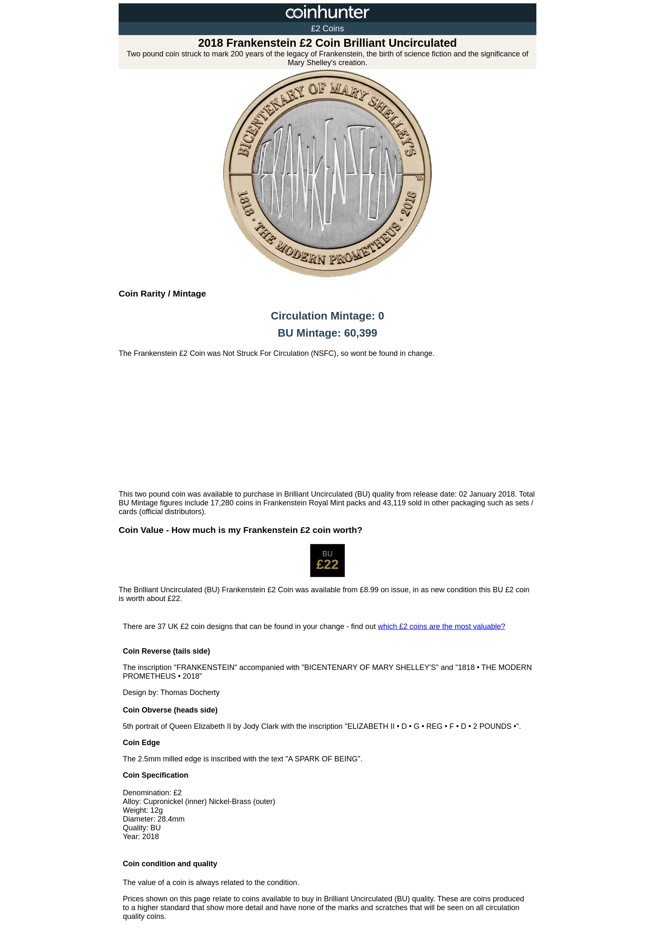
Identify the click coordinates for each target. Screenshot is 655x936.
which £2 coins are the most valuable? (441, 626)
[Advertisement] (327, 423)
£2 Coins (327, 28)
